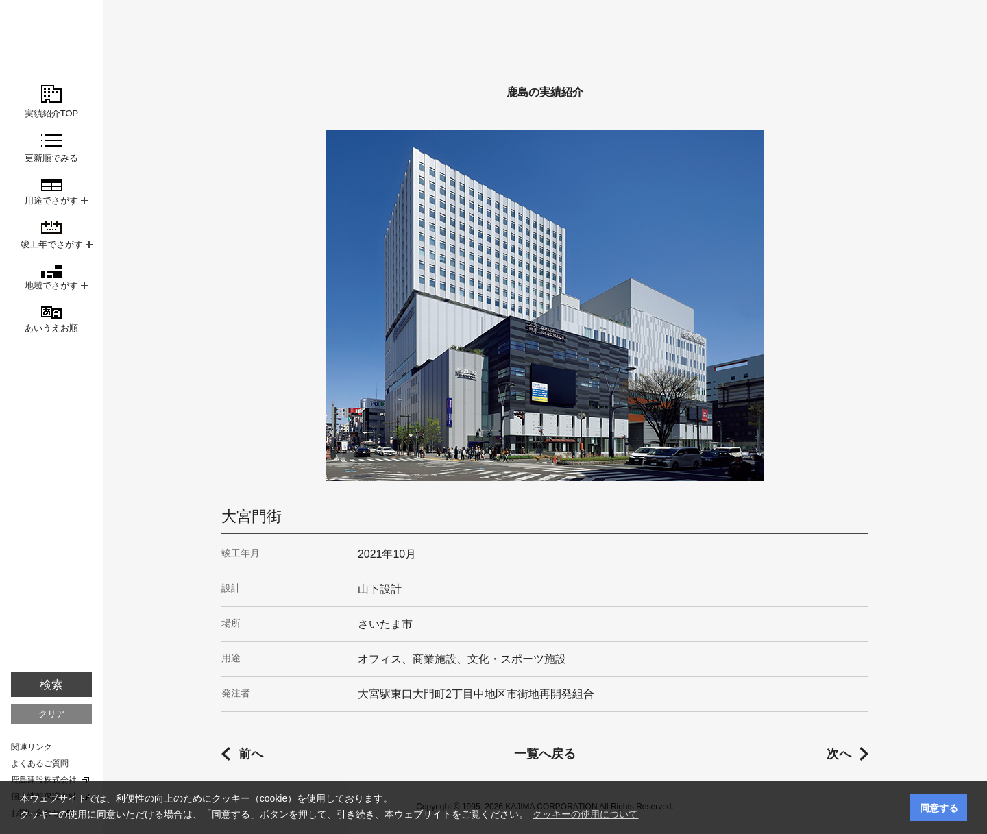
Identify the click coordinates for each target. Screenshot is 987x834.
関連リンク (31, 747)
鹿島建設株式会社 (44, 780)
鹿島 (51, 35)
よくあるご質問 (40, 763)
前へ (251, 754)
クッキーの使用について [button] (585, 814)
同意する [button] (939, 807)
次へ (839, 754)
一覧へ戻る (545, 754)
